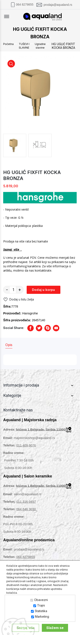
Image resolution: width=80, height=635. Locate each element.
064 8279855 (24, 4)
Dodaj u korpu (43, 290)
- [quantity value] (7, 289)
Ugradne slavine (40, 45)
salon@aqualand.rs (27, 494)
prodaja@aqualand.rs (58, 4)
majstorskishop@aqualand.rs (34, 438)
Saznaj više (25, 628)
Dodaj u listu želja (18, 299)
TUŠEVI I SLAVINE (24, 45)
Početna (8, 44)
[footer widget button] (40, 385)
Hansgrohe (30, 313)
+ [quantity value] (19, 289)
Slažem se (55, 628)
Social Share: (13, 328)
